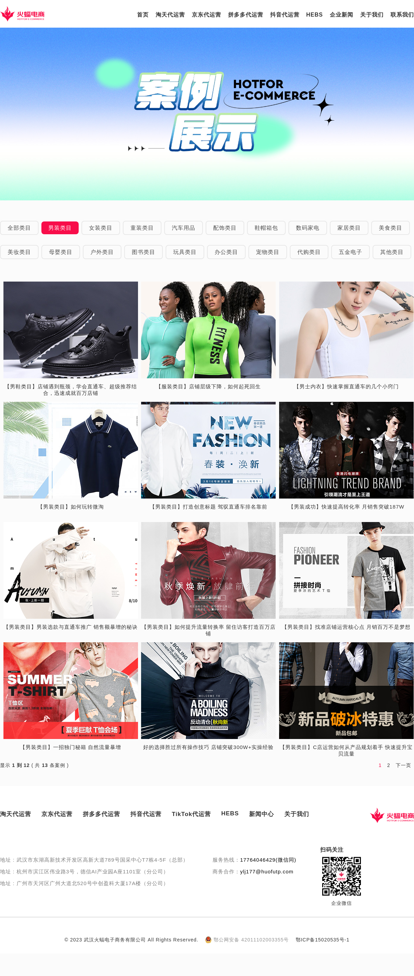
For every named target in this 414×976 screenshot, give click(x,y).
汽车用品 (183, 228)
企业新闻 (341, 15)
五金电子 (350, 252)
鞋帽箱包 (266, 228)
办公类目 (226, 252)
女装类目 (100, 228)
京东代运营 (206, 15)
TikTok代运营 (191, 814)
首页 (143, 15)
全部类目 (19, 228)
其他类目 (392, 252)
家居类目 (349, 228)
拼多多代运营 (245, 15)
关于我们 (372, 15)
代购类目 (309, 252)
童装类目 (142, 228)
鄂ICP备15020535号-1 (322, 939)
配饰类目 (225, 228)
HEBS (314, 15)
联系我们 (402, 15)
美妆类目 (19, 252)
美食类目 (390, 228)
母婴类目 (60, 252)
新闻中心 (261, 814)
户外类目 (102, 252)
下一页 (403, 765)
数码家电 (307, 228)
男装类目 (60, 228)
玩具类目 (185, 252)
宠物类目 (267, 252)
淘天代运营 (170, 15)
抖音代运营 (284, 15)
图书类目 (143, 252)
